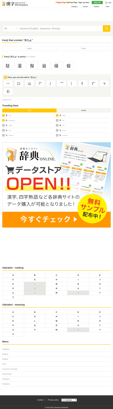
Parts (107, 6)
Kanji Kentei (7, 374)
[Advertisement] (56, 15)
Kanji (29, 48)
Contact (40, 400)
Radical (96, 6)
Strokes (85, 6)
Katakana (6, 384)
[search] (106, 28)
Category (74, 6)
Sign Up (97, 2)
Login (109, 2)
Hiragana (5, 379)
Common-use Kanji (9, 369)
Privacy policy (53, 400)
